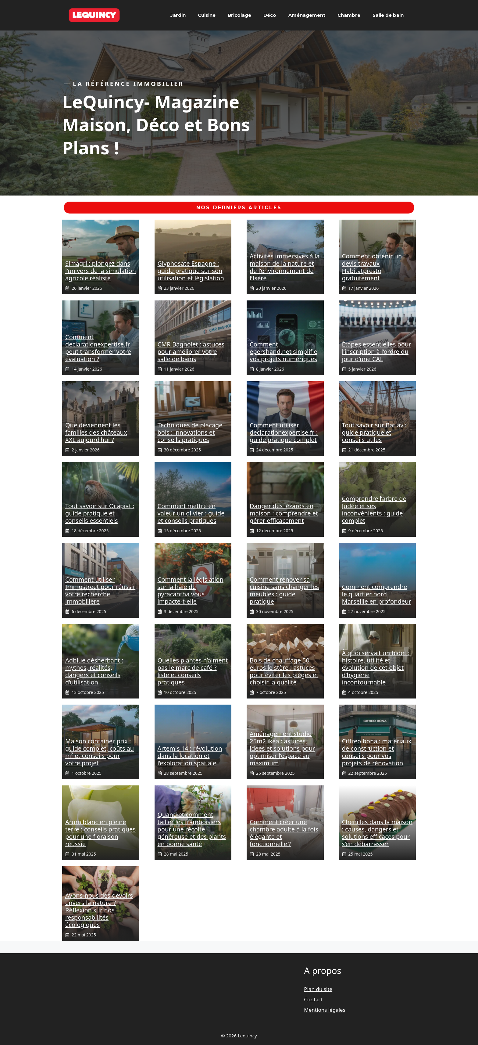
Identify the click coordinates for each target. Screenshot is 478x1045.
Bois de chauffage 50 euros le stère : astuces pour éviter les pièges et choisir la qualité (284, 671)
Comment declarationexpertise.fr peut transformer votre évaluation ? (98, 348)
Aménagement (306, 15)
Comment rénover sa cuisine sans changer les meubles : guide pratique (284, 590)
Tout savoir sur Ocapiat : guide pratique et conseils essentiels (99, 513)
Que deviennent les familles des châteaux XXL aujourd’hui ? (96, 432)
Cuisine (207, 15)
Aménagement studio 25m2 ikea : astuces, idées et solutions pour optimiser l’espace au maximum (282, 748)
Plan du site (318, 989)
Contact (313, 999)
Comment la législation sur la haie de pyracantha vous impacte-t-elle (190, 590)
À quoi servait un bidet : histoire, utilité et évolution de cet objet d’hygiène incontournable (376, 667)
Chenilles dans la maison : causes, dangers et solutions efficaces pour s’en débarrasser (377, 833)
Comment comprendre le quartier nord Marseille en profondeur (376, 594)
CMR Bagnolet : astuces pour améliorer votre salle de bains (191, 351)
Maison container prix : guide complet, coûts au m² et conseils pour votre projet (99, 752)
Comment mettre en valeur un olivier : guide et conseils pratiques (191, 513)
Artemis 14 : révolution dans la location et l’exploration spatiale (190, 755)
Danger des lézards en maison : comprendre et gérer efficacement (284, 513)
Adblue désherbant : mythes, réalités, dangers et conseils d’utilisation (94, 671)
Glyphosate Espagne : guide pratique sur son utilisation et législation (191, 270)
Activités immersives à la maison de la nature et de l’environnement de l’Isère (284, 267)
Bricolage (239, 15)
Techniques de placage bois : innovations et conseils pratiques (190, 432)
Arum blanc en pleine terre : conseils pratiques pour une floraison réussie (100, 833)
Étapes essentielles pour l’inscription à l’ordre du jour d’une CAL (376, 351)
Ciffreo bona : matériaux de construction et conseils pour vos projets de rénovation (377, 752)
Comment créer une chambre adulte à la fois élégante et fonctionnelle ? (284, 833)
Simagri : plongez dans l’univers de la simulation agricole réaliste (100, 270)
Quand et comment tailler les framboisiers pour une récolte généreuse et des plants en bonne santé (192, 829)
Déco (269, 15)
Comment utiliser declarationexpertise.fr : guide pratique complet (284, 432)
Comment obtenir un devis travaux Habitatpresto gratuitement (372, 267)
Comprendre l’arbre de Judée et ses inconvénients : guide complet (374, 509)
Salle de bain (388, 15)
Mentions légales (324, 1009)
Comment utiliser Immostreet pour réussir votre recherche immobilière (100, 590)
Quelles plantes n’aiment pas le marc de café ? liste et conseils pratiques (193, 671)
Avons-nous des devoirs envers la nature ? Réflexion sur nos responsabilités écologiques (99, 910)
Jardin (178, 15)
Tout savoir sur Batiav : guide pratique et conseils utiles (374, 432)
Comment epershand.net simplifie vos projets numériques (283, 351)
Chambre (348, 15)
